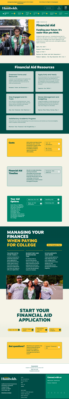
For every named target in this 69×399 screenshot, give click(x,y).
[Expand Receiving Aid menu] (46, 13)
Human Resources (24, 395)
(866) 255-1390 (34, 369)
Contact (66, 13)
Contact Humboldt (52, 382)
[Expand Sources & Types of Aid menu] (30, 13)
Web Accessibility (25, 379)
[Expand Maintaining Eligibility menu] (56, 13)
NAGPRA (22, 386)
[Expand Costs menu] (14, 13)
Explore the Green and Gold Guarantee (48, 54)
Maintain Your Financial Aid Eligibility (21, 126)
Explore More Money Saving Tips (48, 110)
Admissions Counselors (53, 380)
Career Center (24, 397)
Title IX (23, 384)
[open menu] (65, 8)
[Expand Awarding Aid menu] (38, 13)
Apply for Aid (40, 46)
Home (37, 22)
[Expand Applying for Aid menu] (22, 13)
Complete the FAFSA (44, 88)
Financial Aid (6, 14)
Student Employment (25, 393)
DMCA (22, 382)
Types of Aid (40, 51)
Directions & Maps (6, 392)
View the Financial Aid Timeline (19, 110)
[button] (49, 8)
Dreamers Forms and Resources (18, 87)
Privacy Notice (24, 380)
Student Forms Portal (42, 49)
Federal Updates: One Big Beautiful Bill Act (50, 56)
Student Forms (60, 14)
